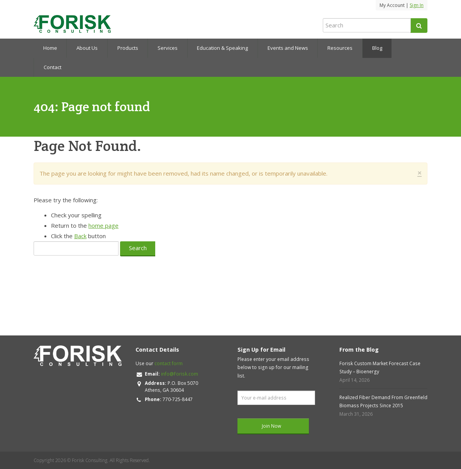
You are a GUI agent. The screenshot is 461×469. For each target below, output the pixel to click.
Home (50, 47)
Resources (340, 47)
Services (168, 47)
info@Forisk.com (179, 374)
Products (127, 47)
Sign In (417, 5)
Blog (377, 47)
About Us (87, 47)
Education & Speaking (222, 47)
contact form (168, 363)
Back (80, 236)
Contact (52, 67)
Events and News (288, 47)
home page (103, 225)
